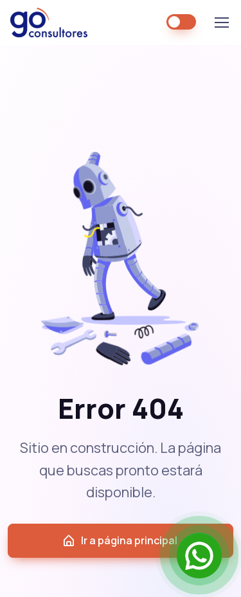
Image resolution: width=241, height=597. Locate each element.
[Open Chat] (199, 555)
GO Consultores (48, 22)
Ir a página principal (119, 540)
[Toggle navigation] (221, 22)
